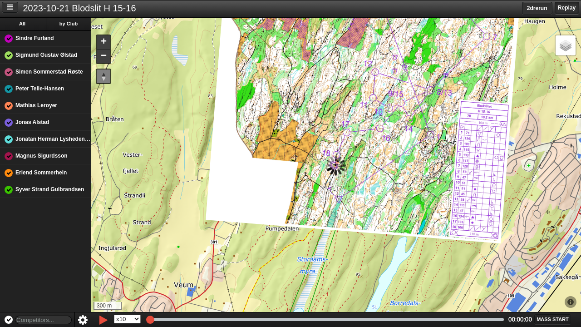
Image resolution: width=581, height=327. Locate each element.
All (22, 23)
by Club (68, 23)
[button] (103, 42)
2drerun (537, 8)
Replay (567, 8)
